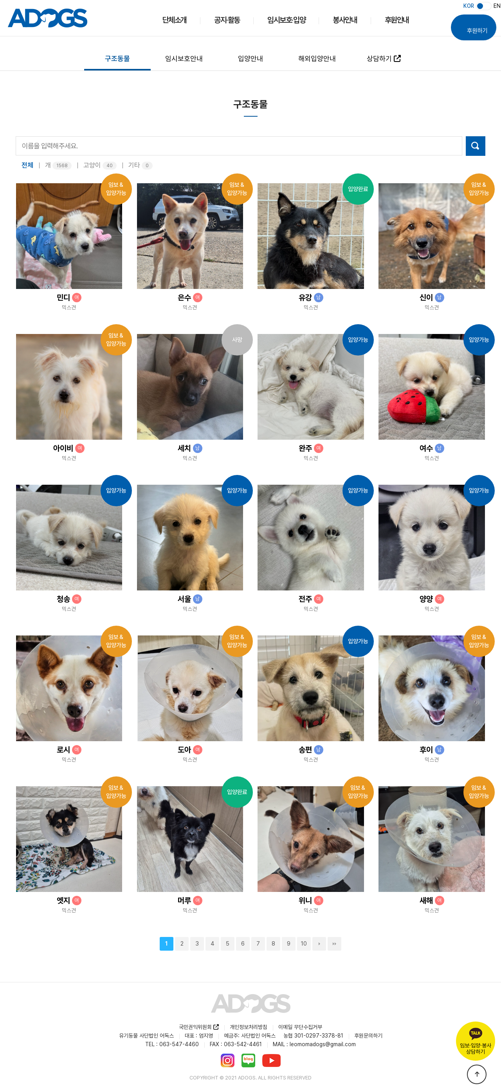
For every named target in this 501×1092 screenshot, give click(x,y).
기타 (140, 166)
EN (497, 6)
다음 (319, 944)
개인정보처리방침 (248, 1027)
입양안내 (250, 58)
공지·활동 (227, 20)
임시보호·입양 (286, 20)
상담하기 (384, 58)
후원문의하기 (368, 1036)
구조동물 (117, 58)
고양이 (100, 166)
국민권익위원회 (199, 1027)
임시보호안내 (184, 58)
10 (304, 944)
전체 (27, 166)
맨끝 (334, 944)
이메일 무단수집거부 (300, 1027)
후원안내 (397, 20)
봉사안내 (345, 20)
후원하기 (477, 23)
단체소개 (174, 20)
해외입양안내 (317, 58)
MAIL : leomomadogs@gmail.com (314, 1044)
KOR (468, 6)
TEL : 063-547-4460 (172, 1044)
